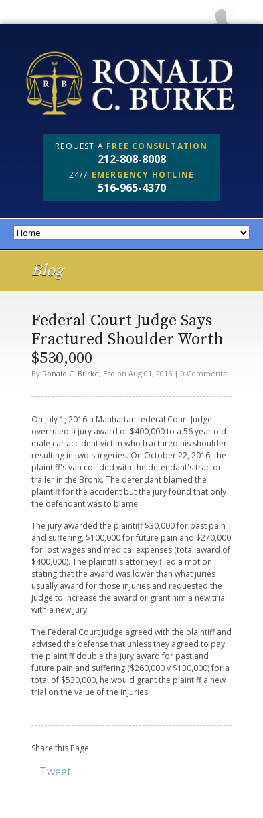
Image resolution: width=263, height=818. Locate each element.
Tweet (55, 771)
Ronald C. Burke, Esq (78, 373)
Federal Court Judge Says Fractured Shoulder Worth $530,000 (127, 339)
